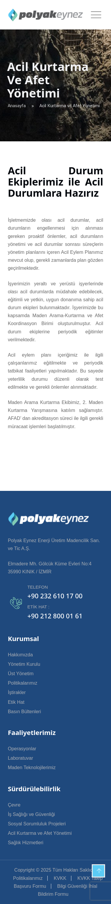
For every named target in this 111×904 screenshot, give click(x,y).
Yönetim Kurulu (24, 664)
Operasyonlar (22, 748)
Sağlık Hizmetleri (25, 842)
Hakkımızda (20, 654)
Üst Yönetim (20, 673)
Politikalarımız (22, 683)
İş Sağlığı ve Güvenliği (31, 814)
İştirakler (16, 692)
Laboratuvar (20, 758)
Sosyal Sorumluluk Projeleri (37, 823)
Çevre (14, 804)
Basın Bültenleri (24, 711)
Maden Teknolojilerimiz (32, 767)
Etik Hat (16, 702)
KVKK (60, 878)
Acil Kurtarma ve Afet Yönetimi (40, 833)
